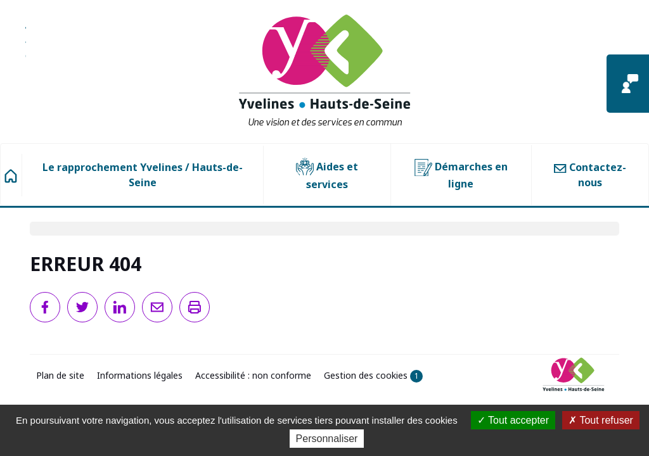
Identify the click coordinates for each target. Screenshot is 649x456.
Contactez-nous (590, 174)
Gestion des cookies (373, 376)
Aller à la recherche (25, 47)
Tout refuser (601, 420)
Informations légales (140, 375)
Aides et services (327, 174)
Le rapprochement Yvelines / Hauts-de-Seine (142, 174)
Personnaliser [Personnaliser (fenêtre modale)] (327, 438)
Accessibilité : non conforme (253, 375)
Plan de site (60, 375)
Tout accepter (513, 420)
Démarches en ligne (461, 175)
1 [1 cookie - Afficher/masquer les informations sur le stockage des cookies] (416, 375)
